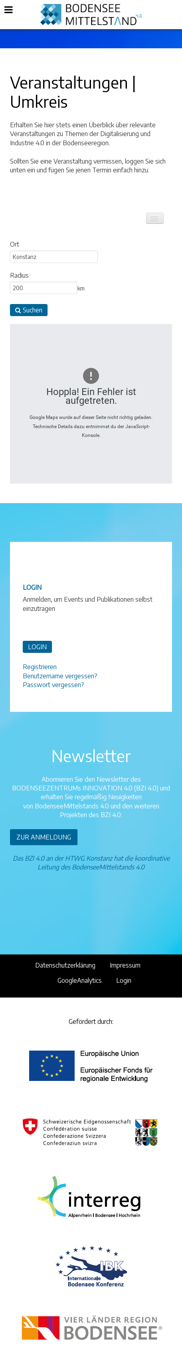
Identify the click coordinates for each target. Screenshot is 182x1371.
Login (123, 980)
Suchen (28, 310)
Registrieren (40, 667)
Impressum (125, 965)
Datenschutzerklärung (65, 965)
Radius (19, 275)
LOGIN (37, 647)
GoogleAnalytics (79, 980)
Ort (14, 244)
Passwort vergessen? (53, 685)
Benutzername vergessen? (60, 676)
